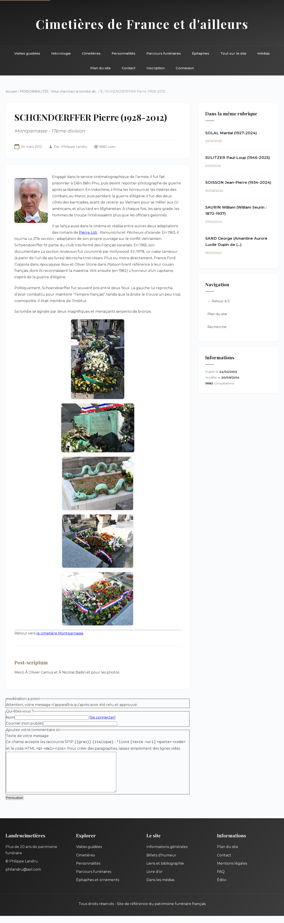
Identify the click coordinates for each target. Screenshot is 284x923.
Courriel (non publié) (24, 723)
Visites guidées (27, 53)
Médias (263, 53)
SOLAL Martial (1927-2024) (231, 133)
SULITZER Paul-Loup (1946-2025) (237, 158)
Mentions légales (232, 870)
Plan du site (100, 68)
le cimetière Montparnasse (59, 633)
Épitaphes (200, 53)
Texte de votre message (27, 736)
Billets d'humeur (161, 862)
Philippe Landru (74, 147)
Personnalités (123, 53)
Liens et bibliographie (165, 870)
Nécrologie (61, 53)
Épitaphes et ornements (97, 887)
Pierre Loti (88, 232)
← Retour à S (218, 301)
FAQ (221, 879)
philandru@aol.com (23, 876)
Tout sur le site (233, 53)
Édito (221, 887)
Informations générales (166, 854)
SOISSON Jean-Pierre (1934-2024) (238, 182)
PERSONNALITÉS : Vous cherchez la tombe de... (59, 91)
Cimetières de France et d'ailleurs (142, 24)
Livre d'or (154, 879)
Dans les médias (160, 887)
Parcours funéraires (163, 53)
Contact (128, 68)
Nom (10, 717)
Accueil (11, 91)
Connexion (185, 68)
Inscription (155, 68)
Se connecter (102, 717)
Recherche (217, 327)
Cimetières (91, 53)
